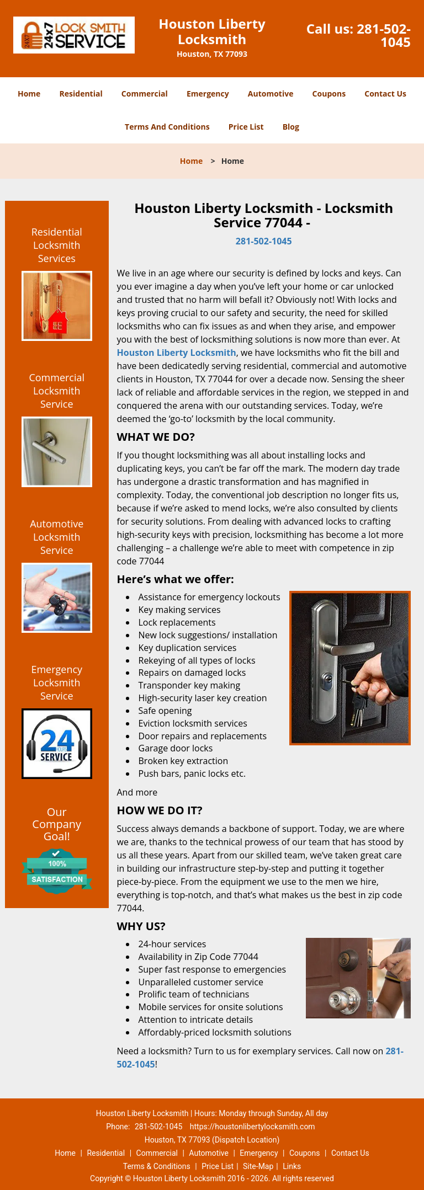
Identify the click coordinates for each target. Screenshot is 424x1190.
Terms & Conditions (156, 1166)
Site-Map (258, 1166)
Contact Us (385, 93)
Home (29, 93)
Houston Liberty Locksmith (176, 352)
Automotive (271, 93)
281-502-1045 (384, 35)
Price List (246, 126)
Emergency (208, 93)
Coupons (329, 93)
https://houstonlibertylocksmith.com (252, 1126)
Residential (81, 93)
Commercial (144, 93)
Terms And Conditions (167, 126)
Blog (291, 126)
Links (292, 1166)
